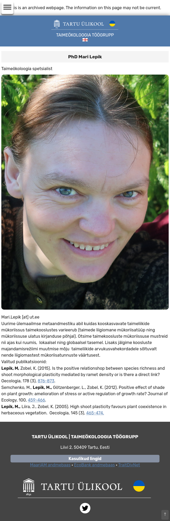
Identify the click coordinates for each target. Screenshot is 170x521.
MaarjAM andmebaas (50, 464)
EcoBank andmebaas (94, 464)
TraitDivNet (129, 464)
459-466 (36, 400)
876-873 (46, 380)
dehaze (7, 7)
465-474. (95, 412)
